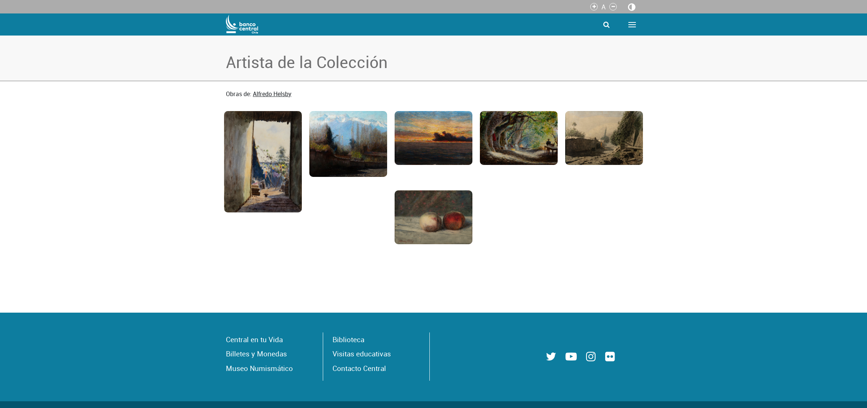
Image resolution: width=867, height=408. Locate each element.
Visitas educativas (362, 354)
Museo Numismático (259, 368)
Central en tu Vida (254, 339)
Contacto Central (359, 368)
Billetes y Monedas (256, 354)
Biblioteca (348, 339)
